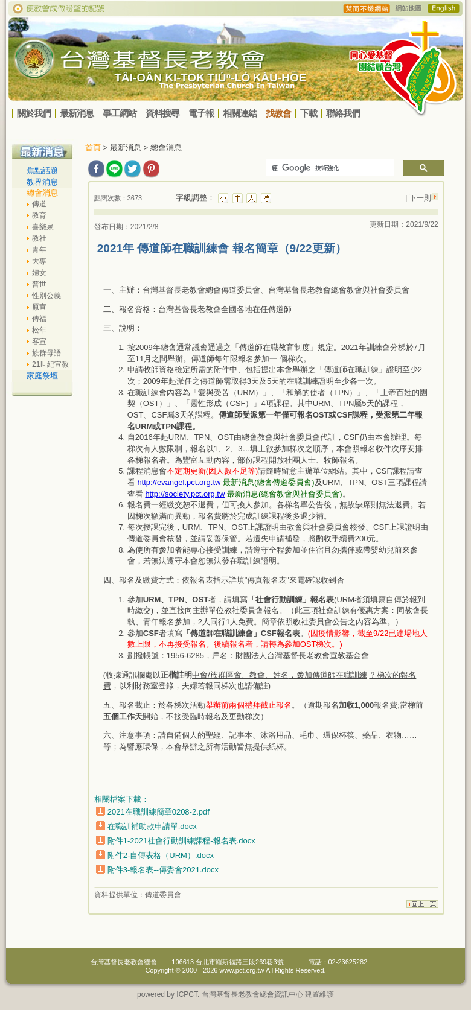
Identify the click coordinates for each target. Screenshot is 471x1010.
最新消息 (77, 113)
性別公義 (46, 295)
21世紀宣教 (50, 364)
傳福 (39, 318)
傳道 (39, 204)
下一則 (419, 198)
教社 (39, 238)
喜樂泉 (43, 227)
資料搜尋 (162, 113)
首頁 (93, 147)
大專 (39, 261)
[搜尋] (329, 167)
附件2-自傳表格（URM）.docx (160, 855)
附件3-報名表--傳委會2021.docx (163, 869)
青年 (39, 250)
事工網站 (119, 113)
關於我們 (34, 113)
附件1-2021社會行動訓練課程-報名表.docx (181, 840)
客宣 (39, 341)
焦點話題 (42, 170)
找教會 (278, 113)
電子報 (201, 113)
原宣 (39, 307)
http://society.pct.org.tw (185, 493)
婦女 (39, 272)
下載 (308, 113)
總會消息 (42, 192)
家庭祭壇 (42, 375)
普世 (39, 284)
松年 (39, 330)
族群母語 (46, 353)
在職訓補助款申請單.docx (152, 826)
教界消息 (42, 181)
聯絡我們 (343, 113)
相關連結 (240, 113)
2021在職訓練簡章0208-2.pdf (158, 811)
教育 (39, 215)
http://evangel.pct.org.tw (178, 482)
